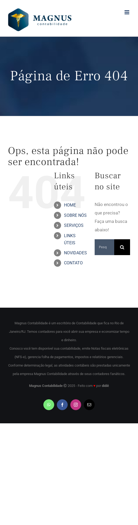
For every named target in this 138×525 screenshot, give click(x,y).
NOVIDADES (75, 252)
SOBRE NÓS (75, 215)
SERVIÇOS (74, 225)
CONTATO (73, 262)
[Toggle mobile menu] (127, 12)
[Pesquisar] (122, 247)
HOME (70, 205)
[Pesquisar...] (104, 247)
